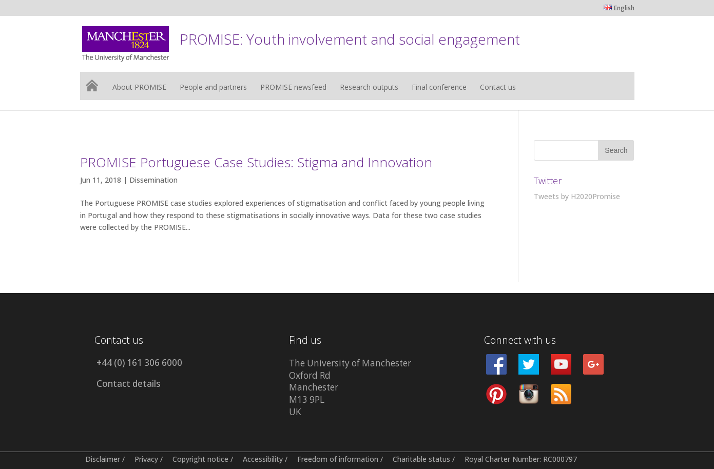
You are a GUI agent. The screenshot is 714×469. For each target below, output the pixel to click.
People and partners (213, 88)
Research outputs (369, 88)
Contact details (128, 383)
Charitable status (421, 459)
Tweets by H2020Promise (577, 196)
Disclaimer (102, 459)
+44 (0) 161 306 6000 (139, 362)
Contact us (498, 88)
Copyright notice (200, 459)
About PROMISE (139, 88)
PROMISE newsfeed (293, 88)
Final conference (439, 88)
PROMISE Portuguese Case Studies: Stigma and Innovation (256, 162)
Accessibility (263, 459)
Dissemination (153, 180)
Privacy (146, 459)
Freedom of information (337, 459)
